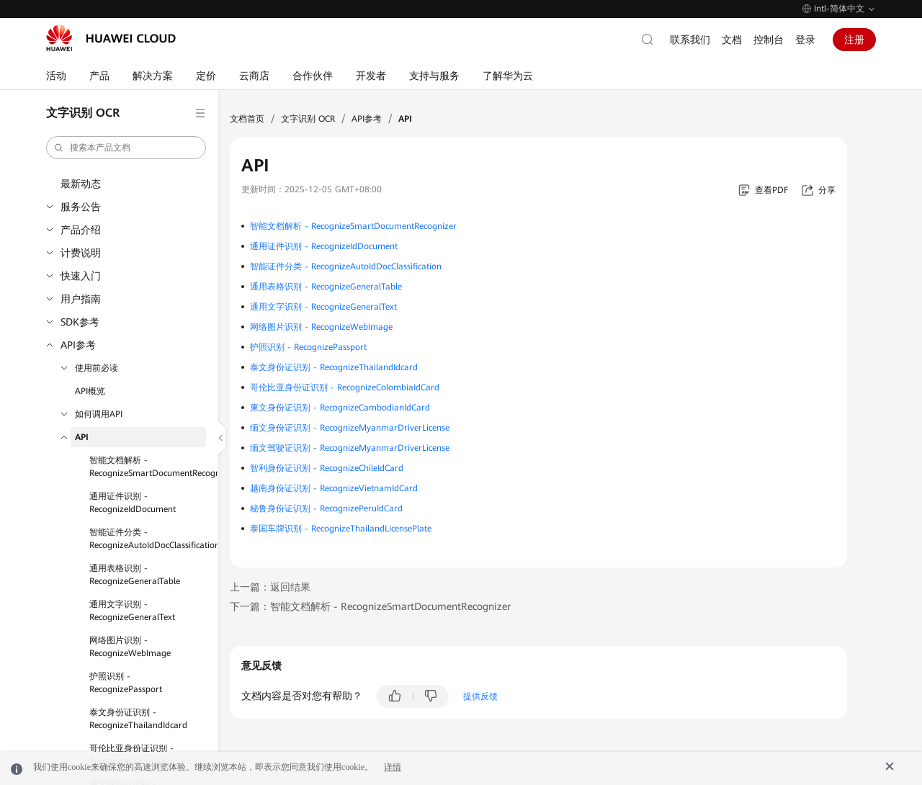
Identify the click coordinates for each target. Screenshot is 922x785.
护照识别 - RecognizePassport (125, 682)
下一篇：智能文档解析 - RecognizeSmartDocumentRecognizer (370, 606)
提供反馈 (480, 696)
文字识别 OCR (308, 119)
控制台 (768, 39)
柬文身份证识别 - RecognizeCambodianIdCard (340, 408)
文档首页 (247, 119)
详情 (392, 767)
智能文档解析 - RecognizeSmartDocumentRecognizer (147, 466)
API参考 (78, 345)
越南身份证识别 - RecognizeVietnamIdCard (334, 488)
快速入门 (81, 276)
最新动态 (81, 183)
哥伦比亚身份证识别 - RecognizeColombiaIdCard (344, 387)
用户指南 (81, 299)
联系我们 (690, 39)
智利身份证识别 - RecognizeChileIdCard (326, 468)
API (82, 437)
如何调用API (98, 414)
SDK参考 (80, 322)
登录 (805, 39)
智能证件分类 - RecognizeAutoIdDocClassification (147, 538)
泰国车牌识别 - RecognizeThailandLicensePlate (340, 529)
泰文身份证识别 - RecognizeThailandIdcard (138, 718)
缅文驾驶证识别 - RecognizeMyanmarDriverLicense (349, 448)
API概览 (90, 391)
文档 (732, 39)
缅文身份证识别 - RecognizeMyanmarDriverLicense (349, 428)
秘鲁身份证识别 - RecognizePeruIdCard (326, 508)
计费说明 (81, 253)
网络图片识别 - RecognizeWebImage (130, 646)
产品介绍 (81, 230)
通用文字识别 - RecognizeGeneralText (132, 610)
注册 (854, 39)
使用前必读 (96, 368)
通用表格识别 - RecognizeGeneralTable (134, 574)
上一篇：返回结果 (270, 587)
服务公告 (81, 206)
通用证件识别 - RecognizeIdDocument (132, 502)
